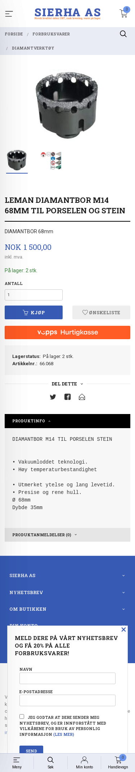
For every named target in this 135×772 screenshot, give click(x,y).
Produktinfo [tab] (28, 420)
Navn (67, 675)
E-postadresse (67, 697)
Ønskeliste (101, 312)
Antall (14, 283)
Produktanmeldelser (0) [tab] (41, 534)
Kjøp (34, 312)
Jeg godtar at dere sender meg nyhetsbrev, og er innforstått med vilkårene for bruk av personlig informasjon (62, 725)
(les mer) (63, 734)
